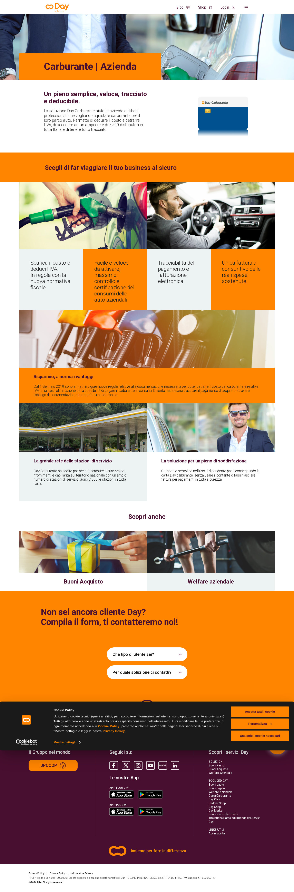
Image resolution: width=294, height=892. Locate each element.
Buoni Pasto (216, 765)
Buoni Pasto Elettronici (223, 814)
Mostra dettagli (64, 884)
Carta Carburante (220, 795)
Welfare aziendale (211, 581)
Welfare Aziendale (221, 792)
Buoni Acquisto (83, 581)
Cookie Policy (108, 868)
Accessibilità (217, 833)
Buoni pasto (216, 784)
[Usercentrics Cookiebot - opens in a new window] (26, 884)
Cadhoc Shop (217, 803)
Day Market (216, 810)
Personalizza (260, 865)
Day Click (214, 799)
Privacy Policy (114, 872)
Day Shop (215, 806)
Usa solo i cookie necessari (260, 877)
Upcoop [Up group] (53, 765)
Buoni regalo (217, 788)
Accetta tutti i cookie (260, 853)
